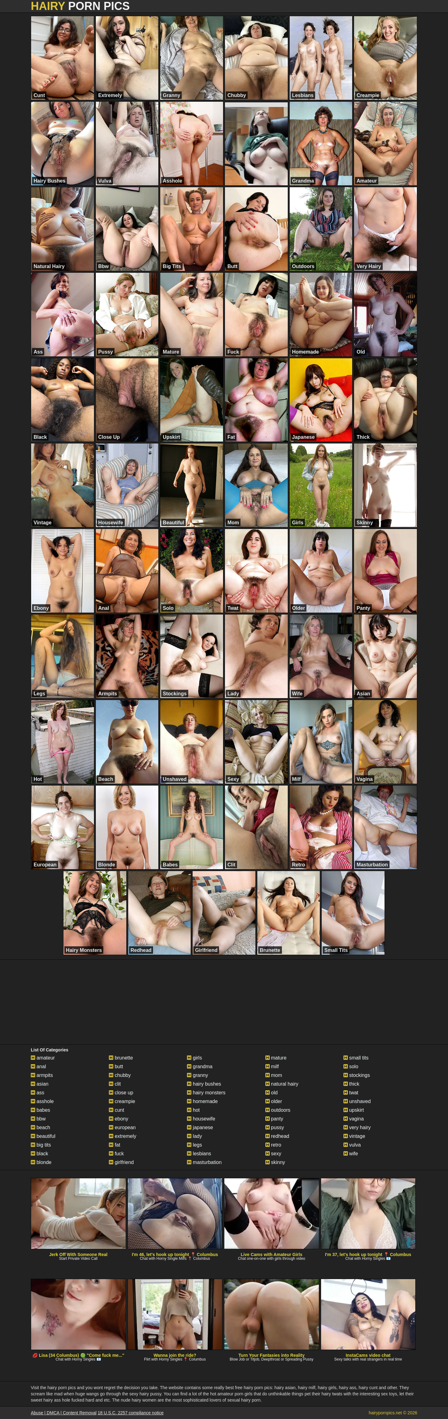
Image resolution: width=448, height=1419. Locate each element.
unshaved (357, 1101)
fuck (116, 1153)
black (39, 1153)
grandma (199, 1066)
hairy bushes (204, 1084)
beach (40, 1127)
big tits (41, 1145)
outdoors (278, 1110)
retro (273, 1145)
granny (197, 1075)
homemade (202, 1101)
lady (194, 1136)
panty (274, 1118)
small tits (356, 1057)
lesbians (199, 1153)
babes (40, 1110)
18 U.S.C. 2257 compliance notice (131, 1412)
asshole (42, 1101)
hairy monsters (206, 1092)
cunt (116, 1110)
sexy (273, 1153)
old (271, 1092)
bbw (38, 1118)
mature (276, 1057)
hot (193, 1110)
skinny (275, 1162)
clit (115, 1084)
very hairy (357, 1127)
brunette (121, 1057)
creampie (122, 1101)
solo (350, 1066)
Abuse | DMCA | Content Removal (63, 1412)
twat (350, 1092)
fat (114, 1145)
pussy (274, 1127)
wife (350, 1153)
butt (116, 1066)
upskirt (353, 1110)
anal (38, 1066)
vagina (353, 1118)
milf (272, 1066)
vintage (354, 1136)
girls (194, 1057)
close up (121, 1092)
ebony (118, 1118)
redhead (277, 1136)
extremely (122, 1136)
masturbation (204, 1162)
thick (351, 1084)
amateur (43, 1057)
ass (37, 1092)
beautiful (43, 1136)
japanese (200, 1127)
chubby (120, 1075)
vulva (352, 1145)
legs (194, 1145)
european (122, 1127)
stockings (356, 1075)
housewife (201, 1118)
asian (40, 1084)
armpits (42, 1075)
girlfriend (121, 1162)
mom (273, 1075)
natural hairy (282, 1084)
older (273, 1101)
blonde (41, 1162)
